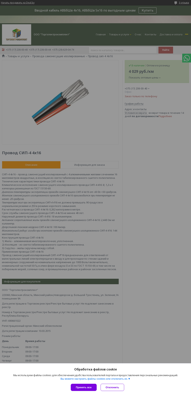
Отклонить (112, 387)
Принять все (84, 387)
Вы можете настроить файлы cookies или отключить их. (94, 378)
